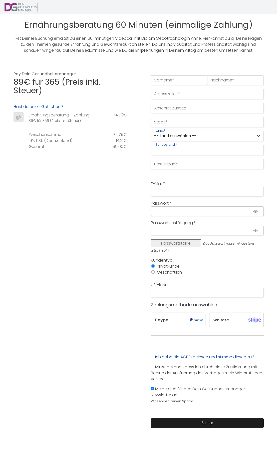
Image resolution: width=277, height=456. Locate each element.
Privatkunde (168, 266)
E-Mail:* (158, 184)
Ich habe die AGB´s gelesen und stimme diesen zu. (203, 357)
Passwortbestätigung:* (173, 223)
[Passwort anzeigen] (255, 211)
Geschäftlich (169, 272)
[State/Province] (207, 150)
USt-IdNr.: (159, 285)
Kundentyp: (162, 260)
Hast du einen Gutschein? (39, 106)
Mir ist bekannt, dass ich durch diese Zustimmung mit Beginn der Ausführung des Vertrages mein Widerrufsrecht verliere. (207, 373)
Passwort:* (161, 203)
